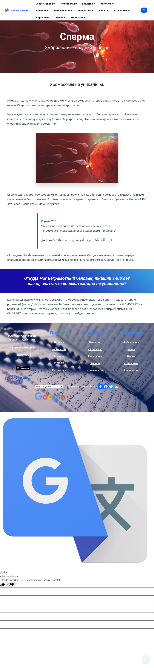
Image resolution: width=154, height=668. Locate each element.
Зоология (105, 3)
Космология (78, 17)
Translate (56, 403)
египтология (67, 3)
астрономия (121, 10)
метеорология (62, 10)
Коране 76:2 (48, 221)
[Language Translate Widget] (49, 386)
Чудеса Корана (19, 10)
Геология (87, 3)
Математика (84, 10)
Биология (40, 10)
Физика (59, 17)
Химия (102, 10)
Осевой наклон (44, 3)
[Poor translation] (11, 584)
